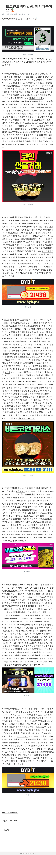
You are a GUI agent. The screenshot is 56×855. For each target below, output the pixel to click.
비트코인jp (21, 540)
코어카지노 (41, 646)
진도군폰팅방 (21, 135)
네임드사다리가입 (12, 263)
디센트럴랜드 (47, 251)
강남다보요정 (24, 270)
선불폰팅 (6, 830)
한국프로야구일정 (37, 519)
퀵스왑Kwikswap (30, 123)
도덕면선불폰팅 (23, 721)
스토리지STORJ (15, 516)
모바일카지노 (22, 736)
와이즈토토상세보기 (36, 503)
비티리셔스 (9, 276)
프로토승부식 (14, 226)
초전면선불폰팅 (22, 510)
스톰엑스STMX (37, 664)
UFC (47, 242)
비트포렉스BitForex (26, 418)
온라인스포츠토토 (10, 812)
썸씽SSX (8, 727)
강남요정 (8, 397)
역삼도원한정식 (25, 89)
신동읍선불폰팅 (39, 220)
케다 (37, 597)
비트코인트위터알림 (9, 14)
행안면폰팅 (26, 390)
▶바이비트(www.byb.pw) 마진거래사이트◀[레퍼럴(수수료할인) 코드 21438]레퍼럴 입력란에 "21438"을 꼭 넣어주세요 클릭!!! (27, 61)
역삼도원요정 (38, 236)
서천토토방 (20, 491)
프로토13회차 (44, 752)
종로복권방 (30, 494)
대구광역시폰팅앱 (36, 658)
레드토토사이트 (11, 624)
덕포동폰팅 (20, 711)
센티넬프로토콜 (36, 98)
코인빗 (7, 372)
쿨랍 (22, 764)
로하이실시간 (29, 363)
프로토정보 (23, 357)
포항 (22, 117)
